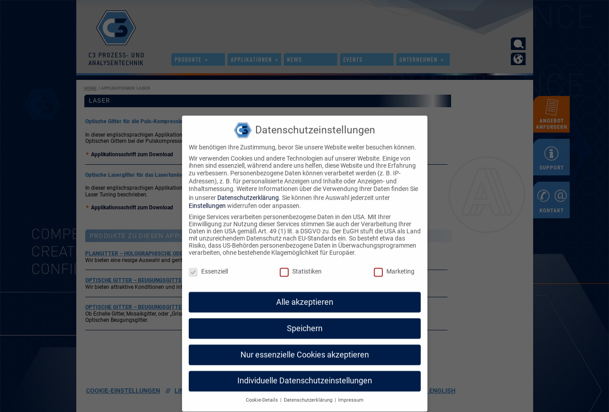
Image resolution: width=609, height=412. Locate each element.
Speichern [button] (305, 313)
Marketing (394, 256)
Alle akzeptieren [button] (304, 287)
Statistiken (301, 256)
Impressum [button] (351, 385)
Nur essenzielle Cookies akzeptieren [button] (304, 339)
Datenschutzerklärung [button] (309, 385)
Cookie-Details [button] (262, 385)
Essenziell (208, 256)
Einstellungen (207, 191)
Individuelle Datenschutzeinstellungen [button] (304, 366)
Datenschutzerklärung (248, 182)
